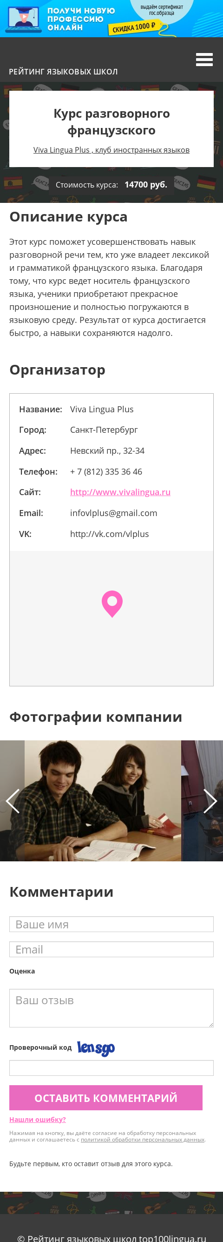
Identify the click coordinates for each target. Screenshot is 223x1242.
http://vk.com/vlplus (109, 533)
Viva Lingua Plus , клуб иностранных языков (111, 150)
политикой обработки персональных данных (142, 1139)
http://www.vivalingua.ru (120, 491)
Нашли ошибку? (37, 1119)
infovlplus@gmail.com (113, 512)
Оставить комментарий (105, 1098)
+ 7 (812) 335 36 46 (106, 471)
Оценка (22, 971)
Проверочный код (40, 1047)
